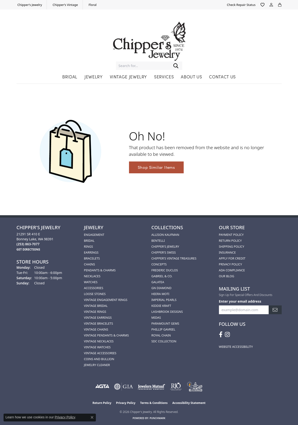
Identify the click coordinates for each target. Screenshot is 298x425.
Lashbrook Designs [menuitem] (167, 311)
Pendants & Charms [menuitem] (100, 270)
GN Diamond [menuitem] (161, 288)
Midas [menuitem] (156, 317)
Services (164, 77)
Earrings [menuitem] (91, 252)
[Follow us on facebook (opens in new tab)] (220, 334)
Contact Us (222, 77)
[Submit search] (176, 66)
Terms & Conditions (154, 403)
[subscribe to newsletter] (275, 309)
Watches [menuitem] (91, 282)
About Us (191, 77)
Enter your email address (240, 301)
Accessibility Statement (188, 403)
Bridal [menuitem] (89, 240)
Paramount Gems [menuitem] (165, 323)
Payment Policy (231, 235)
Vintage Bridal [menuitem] (96, 306)
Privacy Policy (230, 264)
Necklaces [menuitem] (92, 276)
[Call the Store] (28, 244)
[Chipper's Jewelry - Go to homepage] (149, 39)
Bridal (69, 77)
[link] (29, 4)
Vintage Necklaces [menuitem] (99, 341)
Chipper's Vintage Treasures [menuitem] (173, 258)
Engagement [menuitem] (94, 235)
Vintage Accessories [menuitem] (100, 353)
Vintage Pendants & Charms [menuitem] (106, 335)
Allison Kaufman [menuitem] (165, 235)
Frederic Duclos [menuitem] (164, 270)
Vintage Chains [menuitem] (96, 329)
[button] (262, 4)
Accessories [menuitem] (93, 288)
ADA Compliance (232, 270)
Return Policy (230, 240)
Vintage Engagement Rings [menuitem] (105, 300)
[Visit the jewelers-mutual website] (151, 387)
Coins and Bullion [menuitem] (99, 359)
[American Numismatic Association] (195, 387)
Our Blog (226, 276)
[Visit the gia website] (123, 387)
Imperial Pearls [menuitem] (164, 300)
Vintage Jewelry (128, 77)
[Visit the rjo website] (176, 387)
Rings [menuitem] (88, 246)
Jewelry (93, 77)
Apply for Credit (232, 258)
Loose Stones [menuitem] (95, 294)
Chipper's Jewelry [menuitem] (165, 246)
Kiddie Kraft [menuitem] (161, 306)
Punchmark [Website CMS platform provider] (157, 418)
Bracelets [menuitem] (92, 258)
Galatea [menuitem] (157, 282)
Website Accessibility (236, 346)
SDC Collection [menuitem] (163, 341)
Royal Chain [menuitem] (161, 335)
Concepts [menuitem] (159, 264)
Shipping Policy (231, 246)
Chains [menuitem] (89, 264)
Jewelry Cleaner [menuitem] (97, 365)
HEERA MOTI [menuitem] (160, 294)
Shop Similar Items (156, 167)
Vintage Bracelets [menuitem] (98, 323)
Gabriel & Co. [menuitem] (162, 276)
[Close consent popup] (92, 417)
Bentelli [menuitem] (158, 240)
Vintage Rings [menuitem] (95, 311)
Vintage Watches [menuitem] (97, 347)
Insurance (227, 252)
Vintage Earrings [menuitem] (98, 317)
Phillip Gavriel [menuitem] (163, 329)
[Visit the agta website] (102, 387)
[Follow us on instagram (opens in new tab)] (227, 334)
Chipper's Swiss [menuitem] (163, 252)
